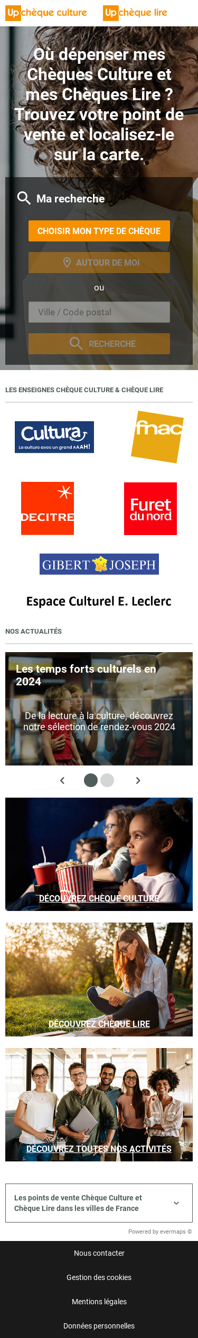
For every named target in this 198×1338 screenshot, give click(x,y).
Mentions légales (99, 1301)
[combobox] (99, 312)
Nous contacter (99, 1253)
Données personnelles (99, 1326)
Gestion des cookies (99, 1277)
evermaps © (176, 1231)
